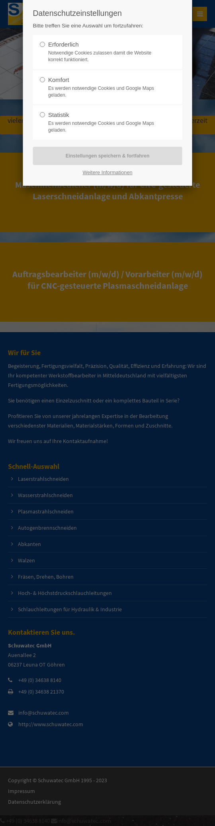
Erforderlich (63, 44)
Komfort (58, 79)
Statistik (58, 114)
